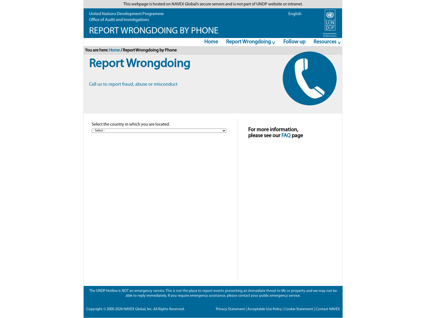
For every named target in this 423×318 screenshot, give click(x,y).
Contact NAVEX (328, 309)
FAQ (286, 136)
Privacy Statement (230, 309)
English (295, 14)
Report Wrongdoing (249, 42)
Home (211, 42)
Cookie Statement (298, 309)
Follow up (294, 42)
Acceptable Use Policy (264, 309)
